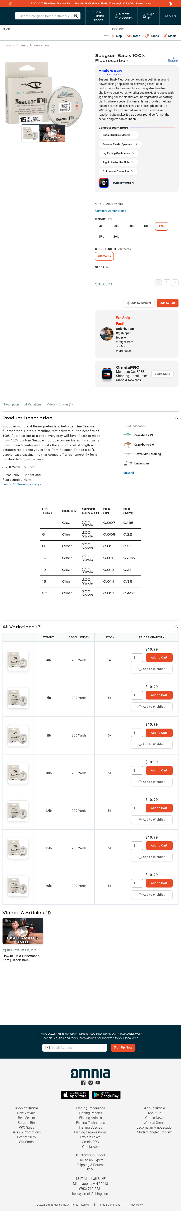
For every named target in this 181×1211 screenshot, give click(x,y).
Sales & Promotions (26, 1132)
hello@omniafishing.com (90, 1194)
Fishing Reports (90, 1113)
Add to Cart (167, 303)
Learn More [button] (162, 373)
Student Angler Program (154, 1132)
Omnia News (154, 1118)
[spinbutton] (137, 658)
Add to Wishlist (139, 303)
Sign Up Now (127, 1047)
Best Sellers (26, 1118)
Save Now (143, 3)
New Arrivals (26, 1113)
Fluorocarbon (39, 45)
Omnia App (90, 1147)
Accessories (83, 36)
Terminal (62, 36)
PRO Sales (26, 1127)
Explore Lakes (90, 1137)
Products (9, 45)
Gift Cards (26, 1142)
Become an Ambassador (154, 1127)
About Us (154, 1113)
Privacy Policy (135, 1204)
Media (170, 35)
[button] (90, 417)
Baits (6, 36)
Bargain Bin (26, 1123)
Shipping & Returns (90, 1165)
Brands (152, 36)
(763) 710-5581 (90, 1189)
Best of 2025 (26, 1137)
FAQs (90, 1170)
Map (117, 36)
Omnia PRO (90, 1142)
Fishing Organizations (90, 1132)
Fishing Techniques (90, 1123)
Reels (46, 36)
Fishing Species (90, 1127)
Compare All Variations (110, 210)
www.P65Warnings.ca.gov (23, 484)
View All (128, 472)
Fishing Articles (90, 1118)
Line (19, 36)
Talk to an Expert (90, 1160)
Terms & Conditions (109, 1204)
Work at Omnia (155, 1123)
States (133, 36)
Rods (32, 36)
